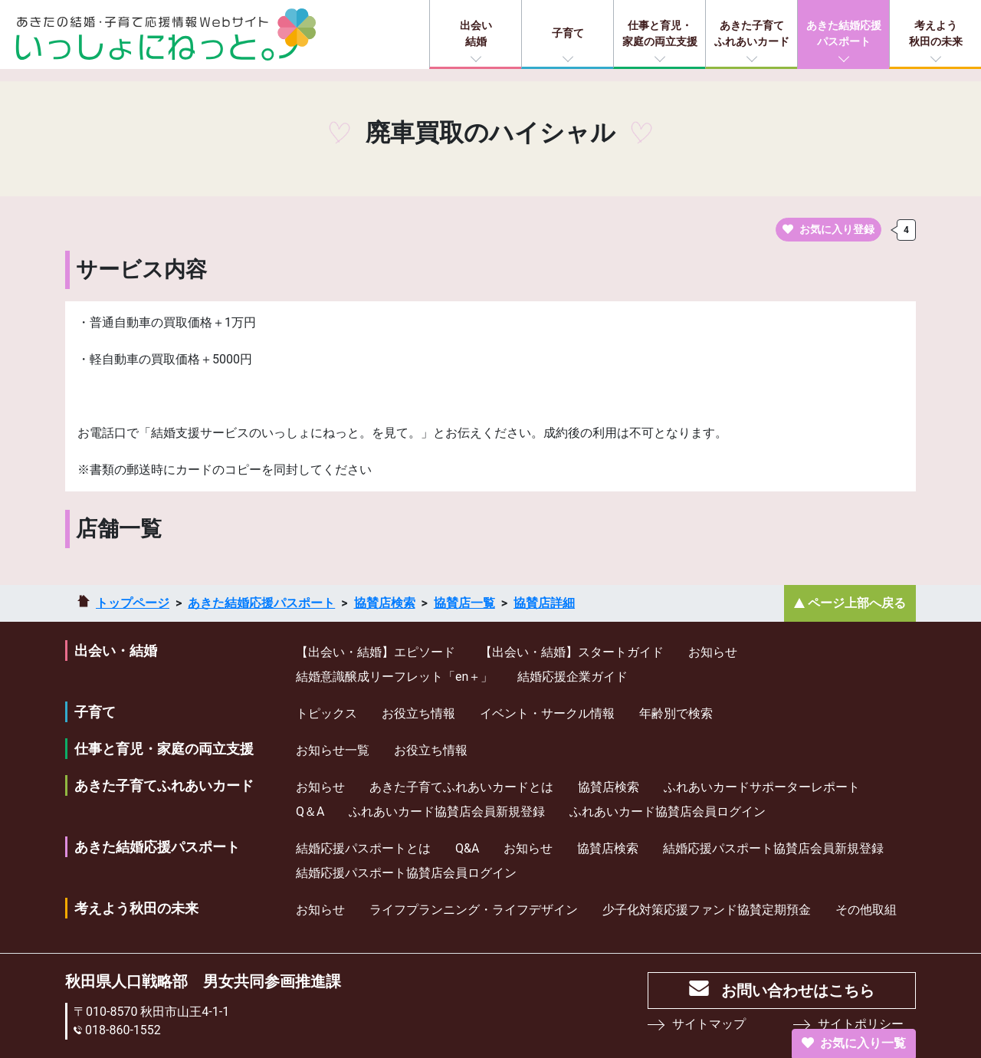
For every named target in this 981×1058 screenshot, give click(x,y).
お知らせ (712, 652)
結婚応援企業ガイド (572, 676)
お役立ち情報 (418, 713)
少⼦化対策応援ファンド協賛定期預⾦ (706, 909)
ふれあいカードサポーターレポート (762, 787)
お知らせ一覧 (332, 750)
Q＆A (310, 811)
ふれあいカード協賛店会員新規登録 (447, 811)
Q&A (467, 848)
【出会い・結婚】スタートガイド (572, 652)
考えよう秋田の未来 (936, 33)
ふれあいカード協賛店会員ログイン (667, 811)
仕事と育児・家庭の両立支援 (659, 33)
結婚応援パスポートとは (363, 848)
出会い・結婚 (115, 650)
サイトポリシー (861, 1024)
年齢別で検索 (676, 713)
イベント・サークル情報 (547, 713)
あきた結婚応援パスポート (843, 33)
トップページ (132, 603)
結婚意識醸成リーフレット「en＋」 (394, 676)
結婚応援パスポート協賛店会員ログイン (406, 873)
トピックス (326, 713)
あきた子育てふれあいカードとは (461, 787)
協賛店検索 (384, 603)
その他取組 (866, 909)
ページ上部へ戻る (857, 603)
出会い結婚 (476, 33)
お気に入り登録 (828, 229)
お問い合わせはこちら (797, 990)
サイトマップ (709, 1024)
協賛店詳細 (544, 603)
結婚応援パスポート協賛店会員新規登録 (773, 848)
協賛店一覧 (464, 603)
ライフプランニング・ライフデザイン (473, 909)
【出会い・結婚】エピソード (375, 652)
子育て (568, 33)
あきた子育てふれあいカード (751, 33)
